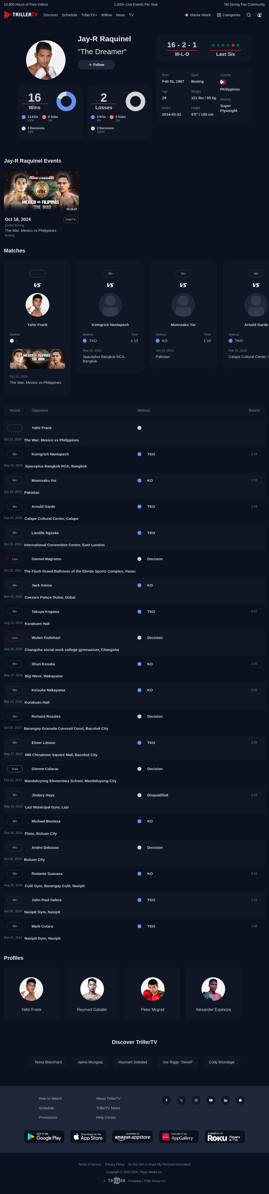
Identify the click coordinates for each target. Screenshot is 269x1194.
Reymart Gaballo (92, 1010)
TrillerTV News (108, 1108)
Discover (51, 15)
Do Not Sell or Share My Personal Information (159, 1164)
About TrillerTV (108, 1098)
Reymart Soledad (132, 1062)
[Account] (259, 15)
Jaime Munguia (90, 1062)
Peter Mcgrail (152, 1010)
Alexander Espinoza (213, 1010)
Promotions (48, 1117)
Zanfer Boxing (14, 225)
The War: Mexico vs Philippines (30, 230)
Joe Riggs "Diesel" (178, 1062)
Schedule (69, 15)
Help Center (106, 1117)
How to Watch (50, 1098)
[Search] (248, 15)
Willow (106, 15)
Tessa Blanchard (48, 1062)
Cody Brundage (222, 1062)
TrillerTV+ (89, 15)
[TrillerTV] (21, 15)
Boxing (197, 81)
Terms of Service (89, 1164)
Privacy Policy (114, 1164)
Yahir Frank (37, 325)
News (120, 15)
